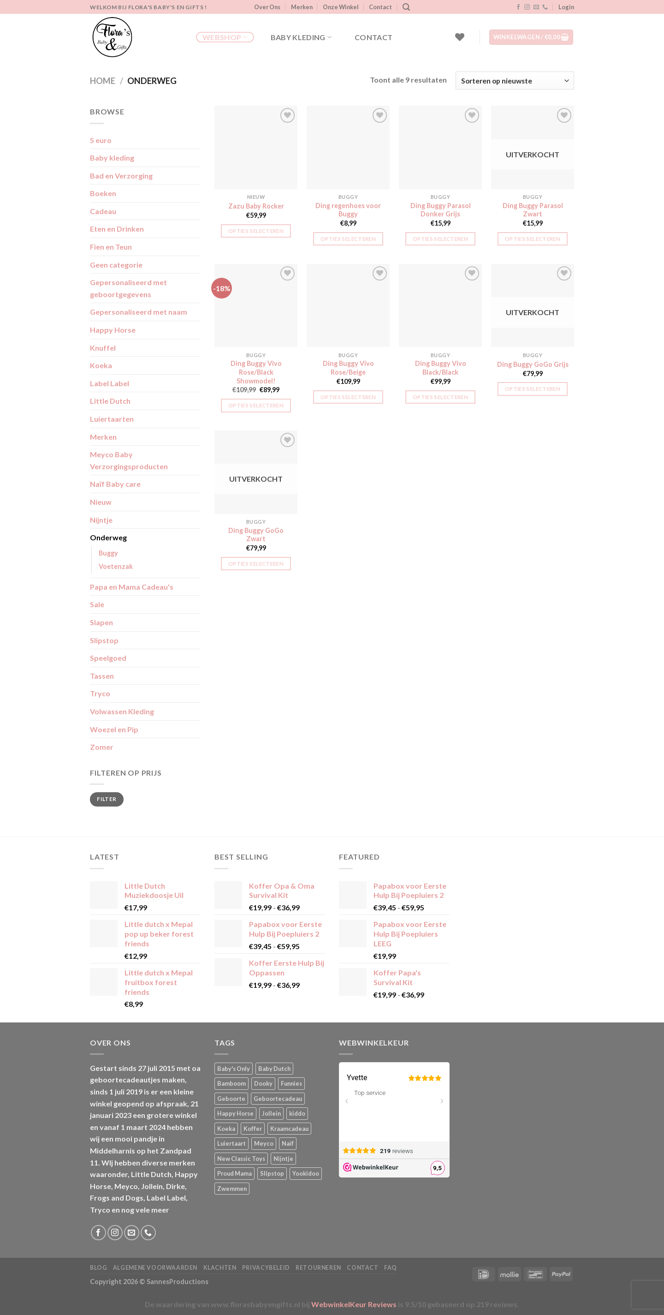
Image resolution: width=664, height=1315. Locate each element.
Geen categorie (116, 264)
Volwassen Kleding (122, 711)
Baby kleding (301, 37)
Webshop (225, 37)
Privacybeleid (266, 1267)
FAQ (390, 1267)
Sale (97, 604)
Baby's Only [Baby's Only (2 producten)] (233, 1068)
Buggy (108, 553)
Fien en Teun (111, 246)
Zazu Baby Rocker (256, 206)
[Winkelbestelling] (515, 81)
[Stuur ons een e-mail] (536, 7)
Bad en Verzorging (121, 175)
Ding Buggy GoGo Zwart (256, 534)
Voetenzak (116, 566)
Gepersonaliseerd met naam (138, 311)
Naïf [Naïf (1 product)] (288, 1143)
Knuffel (103, 347)
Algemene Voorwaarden (155, 1267)
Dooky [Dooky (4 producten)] (263, 1083)
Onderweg (108, 537)
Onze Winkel (341, 7)
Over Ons (267, 7)
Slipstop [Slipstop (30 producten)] (272, 1173)
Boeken (103, 193)
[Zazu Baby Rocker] (255, 147)
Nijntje (101, 519)
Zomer (101, 746)
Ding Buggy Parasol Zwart (533, 210)
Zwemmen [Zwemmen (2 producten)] (232, 1188)
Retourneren (318, 1267)
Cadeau (103, 211)
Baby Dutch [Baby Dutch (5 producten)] (274, 1068)
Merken (302, 7)
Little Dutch (110, 400)
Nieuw (101, 501)
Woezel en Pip (114, 729)
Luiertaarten (112, 418)
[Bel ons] (545, 7)
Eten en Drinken (117, 228)
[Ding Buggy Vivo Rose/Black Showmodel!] (255, 305)
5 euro (101, 140)
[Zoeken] (406, 7)
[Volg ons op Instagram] (527, 7)
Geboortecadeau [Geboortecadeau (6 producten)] (278, 1098)
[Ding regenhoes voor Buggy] (348, 147)
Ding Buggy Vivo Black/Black (440, 367)
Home (102, 81)
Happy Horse (113, 329)
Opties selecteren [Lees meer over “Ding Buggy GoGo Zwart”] (256, 564)
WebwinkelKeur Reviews (354, 1304)
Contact (380, 7)
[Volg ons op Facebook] (518, 7)
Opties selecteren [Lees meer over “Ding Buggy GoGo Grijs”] (532, 389)
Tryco (100, 693)
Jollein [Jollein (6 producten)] (271, 1113)
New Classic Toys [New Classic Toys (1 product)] (241, 1158)
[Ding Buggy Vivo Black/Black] (440, 305)
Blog (98, 1267)
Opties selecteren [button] (256, 231)
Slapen (101, 622)
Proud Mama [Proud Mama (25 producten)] (234, 1173)
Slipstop (104, 640)
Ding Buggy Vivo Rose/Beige (348, 367)
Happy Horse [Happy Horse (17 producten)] (235, 1113)
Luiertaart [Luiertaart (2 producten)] (231, 1143)
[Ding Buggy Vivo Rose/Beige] (348, 305)
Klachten (220, 1267)
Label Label (109, 383)
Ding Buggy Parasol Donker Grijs (440, 210)
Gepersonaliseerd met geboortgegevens (128, 288)
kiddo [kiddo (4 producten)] (297, 1113)
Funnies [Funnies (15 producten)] (291, 1083)
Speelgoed (108, 657)
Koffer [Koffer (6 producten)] (252, 1128)
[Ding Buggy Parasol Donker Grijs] (440, 147)
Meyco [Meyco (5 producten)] (263, 1143)
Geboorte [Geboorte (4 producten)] (231, 1098)
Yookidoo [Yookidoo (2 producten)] (305, 1173)
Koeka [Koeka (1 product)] (226, 1128)
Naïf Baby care (115, 483)
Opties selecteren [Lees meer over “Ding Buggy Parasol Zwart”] (532, 239)
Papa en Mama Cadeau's (131, 586)
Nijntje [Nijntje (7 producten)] (283, 1158)
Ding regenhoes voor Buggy (348, 210)
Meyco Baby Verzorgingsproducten (129, 460)
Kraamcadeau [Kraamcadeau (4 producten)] (289, 1128)
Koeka (101, 365)
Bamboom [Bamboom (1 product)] (231, 1083)
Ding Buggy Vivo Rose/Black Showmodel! (256, 371)
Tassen (102, 675)
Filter (106, 798)
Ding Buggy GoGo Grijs (533, 364)
